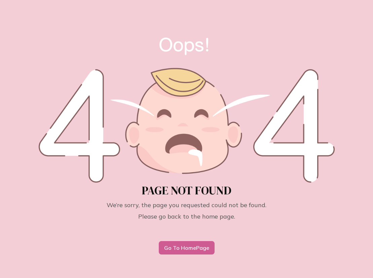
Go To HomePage (186, 247)
